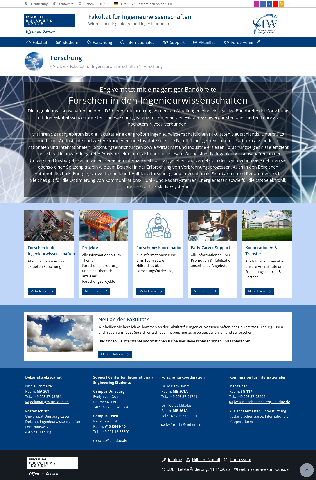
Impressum (237, 459)
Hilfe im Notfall (203, 459)
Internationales (137, 42)
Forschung (99, 42)
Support (173, 42)
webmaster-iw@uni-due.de (264, 469)
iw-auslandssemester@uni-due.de (262, 401)
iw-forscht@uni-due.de (184, 424)
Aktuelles (204, 42)
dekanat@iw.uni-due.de (49, 401)
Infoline (172, 459)
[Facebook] (263, 4)
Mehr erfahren (112, 354)
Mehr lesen (39, 291)
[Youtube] (275, 4)
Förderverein (239, 42)
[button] (63, 4)
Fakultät (36, 42)
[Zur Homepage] (49, 24)
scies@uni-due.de (112, 440)
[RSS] (281, 4)
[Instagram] (256, 4)
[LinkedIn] (269, 4)
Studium (67, 42)
